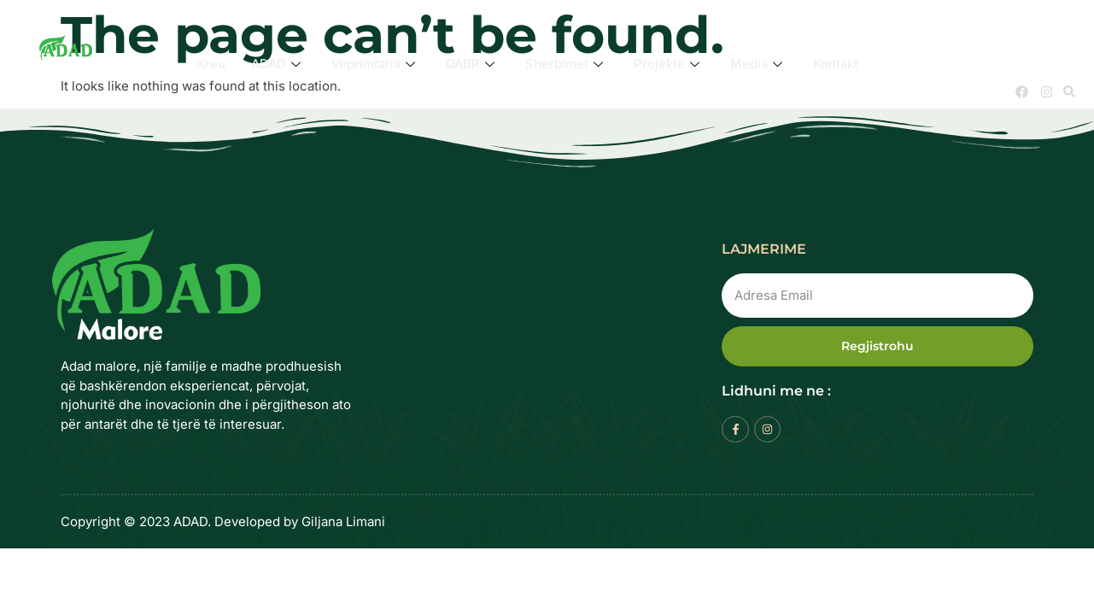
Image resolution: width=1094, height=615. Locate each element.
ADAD (273, 64)
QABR (472, 64)
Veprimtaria (373, 64)
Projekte (669, 64)
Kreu (207, 64)
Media (759, 64)
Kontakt (839, 64)
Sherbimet (567, 64)
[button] (1069, 91)
